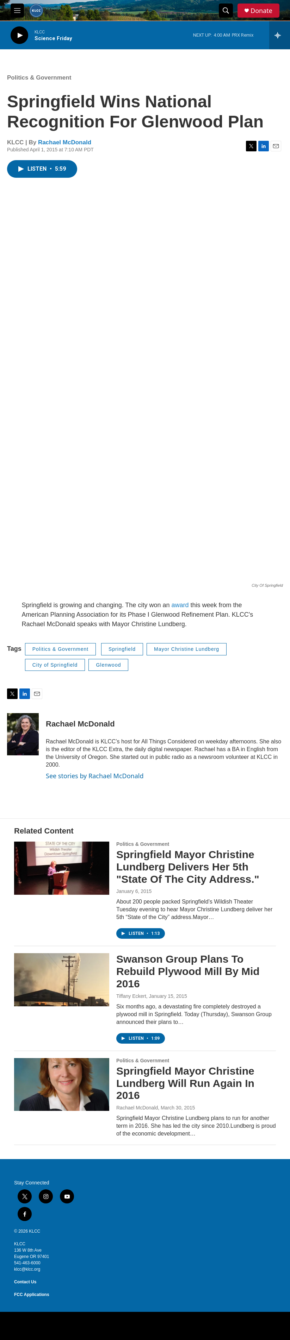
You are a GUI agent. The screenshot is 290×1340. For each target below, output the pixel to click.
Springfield (122, 649)
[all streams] (279, 35)
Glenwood (108, 665)
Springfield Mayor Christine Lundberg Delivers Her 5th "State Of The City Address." (187, 867)
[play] (19, 35)
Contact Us (25, 1281)
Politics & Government (39, 77)
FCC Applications (31, 1294)
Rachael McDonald (64, 142)
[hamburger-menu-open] (17, 11)
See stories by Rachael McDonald (95, 776)
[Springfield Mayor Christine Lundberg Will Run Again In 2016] (61, 1084)
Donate (261, 10)
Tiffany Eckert (131, 996)
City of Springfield (55, 665)
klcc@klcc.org (27, 1269)
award (180, 605)
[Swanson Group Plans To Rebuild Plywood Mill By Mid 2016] (61, 979)
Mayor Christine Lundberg (186, 649)
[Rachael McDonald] (23, 734)
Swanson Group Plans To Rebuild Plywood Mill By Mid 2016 (188, 971)
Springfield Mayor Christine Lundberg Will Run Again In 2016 (185, 1083)
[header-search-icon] (226, 11)
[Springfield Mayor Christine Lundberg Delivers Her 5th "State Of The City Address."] (61, 868)
